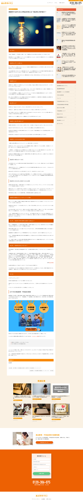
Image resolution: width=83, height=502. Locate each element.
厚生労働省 (51, 262)
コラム (56, 2)
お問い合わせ (62, 2)
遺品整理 (10, 362)
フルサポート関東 (35, 336)
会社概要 (43, 499)
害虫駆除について (61, 120)
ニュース (59, 98)
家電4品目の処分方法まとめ (19, 416)
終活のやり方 (60, 114)
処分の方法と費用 (61, 107)
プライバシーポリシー (36, 499)
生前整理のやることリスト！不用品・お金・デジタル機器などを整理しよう (61, 417)
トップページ (50, 2)
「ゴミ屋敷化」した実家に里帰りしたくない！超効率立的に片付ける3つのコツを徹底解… (22, 397)
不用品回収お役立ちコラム (62, 101)
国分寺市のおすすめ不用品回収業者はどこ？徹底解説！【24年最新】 (61, 396)
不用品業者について (61, 110)
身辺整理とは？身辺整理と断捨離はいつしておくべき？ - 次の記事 (41, 370)
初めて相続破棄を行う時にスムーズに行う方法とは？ (41, 417)
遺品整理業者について (62, 117)
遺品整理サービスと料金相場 (63, 91)
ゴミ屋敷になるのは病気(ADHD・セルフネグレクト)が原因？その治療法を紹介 (41, 396)
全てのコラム (60, 123)
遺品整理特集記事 (61, 88)
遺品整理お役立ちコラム (13, 9)
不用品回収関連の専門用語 (62, 104)
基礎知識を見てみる (44, 442)
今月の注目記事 (60, 95)
